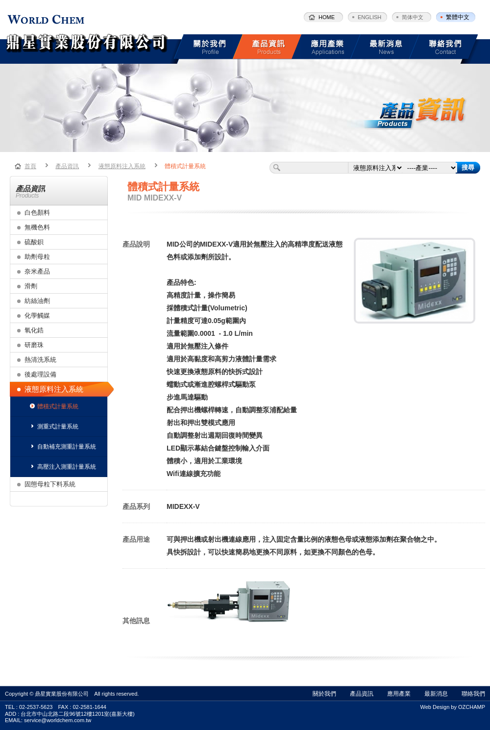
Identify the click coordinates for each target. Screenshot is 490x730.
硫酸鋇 (34, 242)
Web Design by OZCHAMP (452, 707)
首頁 (30, 166)
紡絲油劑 (37, 300)
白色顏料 (37, 212)
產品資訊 (67, 166)
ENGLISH (369, 17)
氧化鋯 (34, 330)
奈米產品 (37, 271)
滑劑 (30, 286)
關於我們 (324, 693)
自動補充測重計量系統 (63, 446)
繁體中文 (457, 17)
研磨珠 (34, 345)
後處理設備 (40, 374)
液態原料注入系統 (122, 166)
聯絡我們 (473, 693)
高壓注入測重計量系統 (63, 466)
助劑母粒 (37, 256)
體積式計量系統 (185, 166)
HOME (326, 17)
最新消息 (436, 693)
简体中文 (412, 17)
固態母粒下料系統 (49, 484)
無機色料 (37, 227)
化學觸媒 (37, 315)
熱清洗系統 (40, 359)
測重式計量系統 (54, 426)
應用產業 (399, 693)
